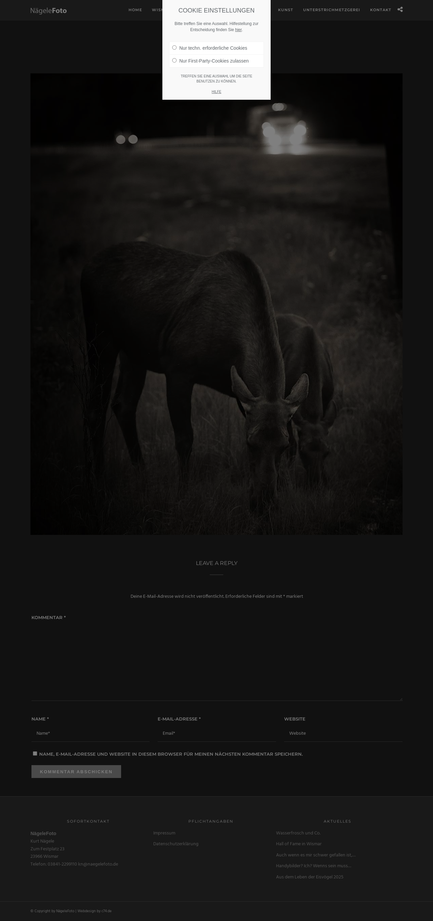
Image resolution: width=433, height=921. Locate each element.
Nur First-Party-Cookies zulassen (210, 61)
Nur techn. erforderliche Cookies (209, 48)
